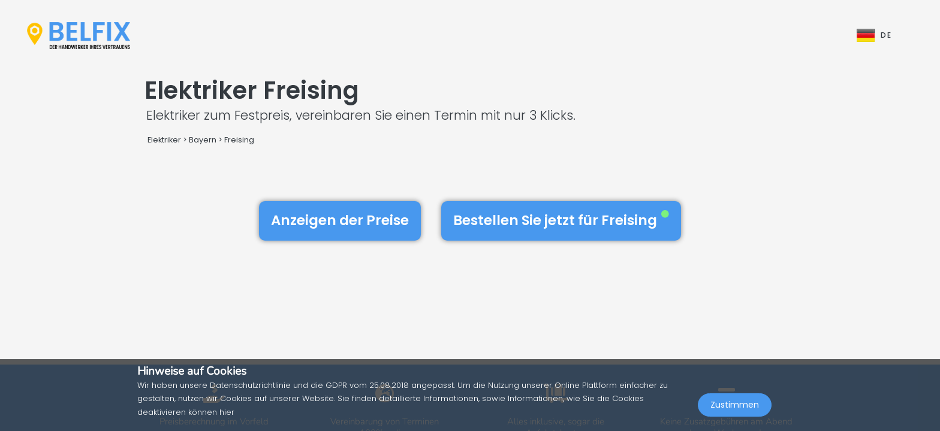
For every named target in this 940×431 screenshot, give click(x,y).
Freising (239, 140)
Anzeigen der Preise (340, 220)
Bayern (202, 140)
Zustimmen (734, 405)
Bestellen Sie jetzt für (561, 220)
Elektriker (165, 140)
